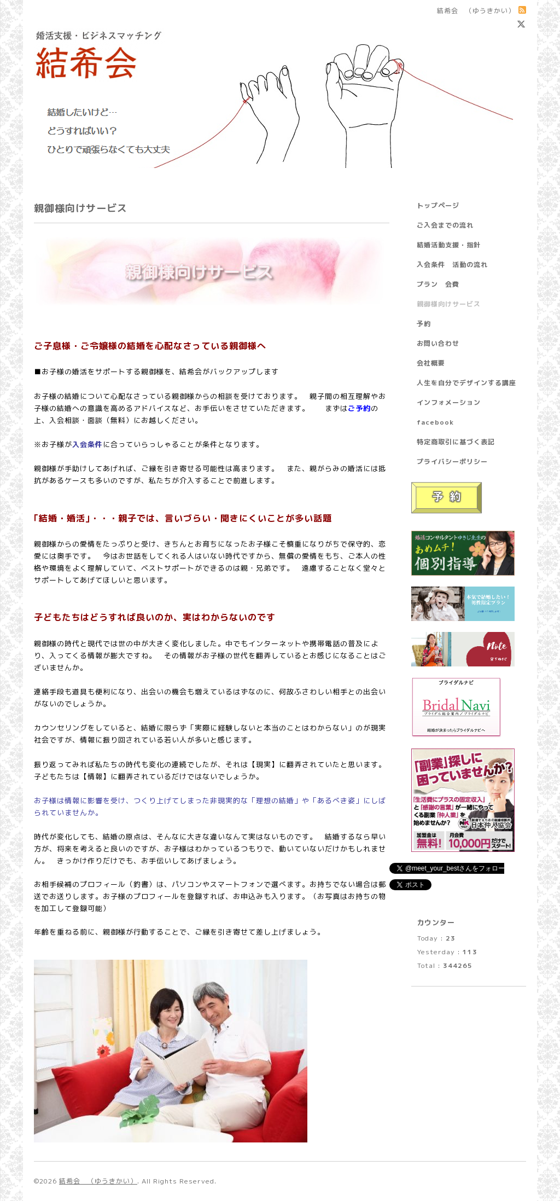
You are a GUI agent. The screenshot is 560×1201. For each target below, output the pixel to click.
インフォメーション (449, 402)
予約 (424, 323)
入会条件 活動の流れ (452, 264)
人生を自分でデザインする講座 (466, 382)
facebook (435, 422)
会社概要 (431, 363)
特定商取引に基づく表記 (456, 441)
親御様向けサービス (449, 304)
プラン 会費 (438, 284)
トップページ (438, 205)
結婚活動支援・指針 (449, 245)
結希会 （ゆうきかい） (98, 1181)
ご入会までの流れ (445, 225)
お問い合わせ (438, 343)
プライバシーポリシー (452, 461)
